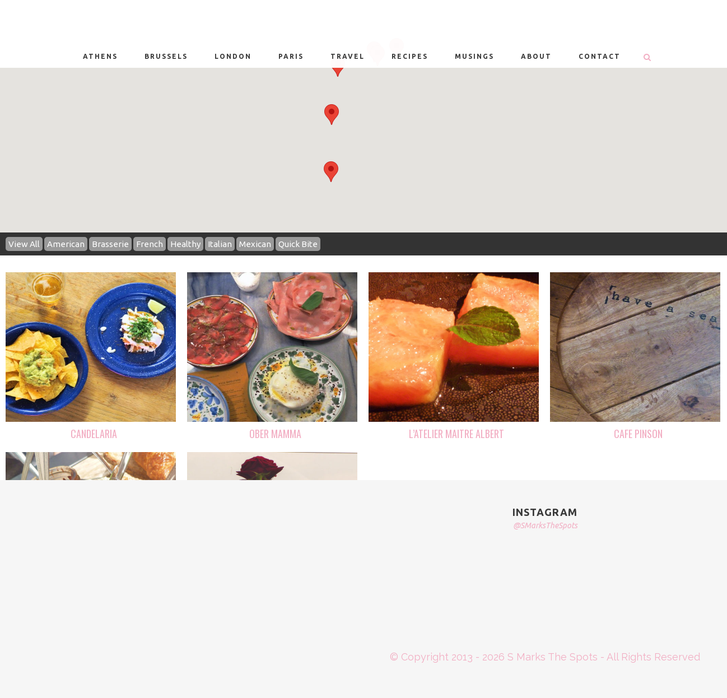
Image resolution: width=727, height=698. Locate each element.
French (149, 244)
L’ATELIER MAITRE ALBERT (456, 433)
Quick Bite (298, 244)
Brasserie (110, 244)
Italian (220, 244)
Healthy (185, 244)
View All (24, 244)
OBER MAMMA (275, 433)
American (66, 244)
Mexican (255, 244)
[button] (331, 114)
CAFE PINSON (638, 433)
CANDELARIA (94, 433)
